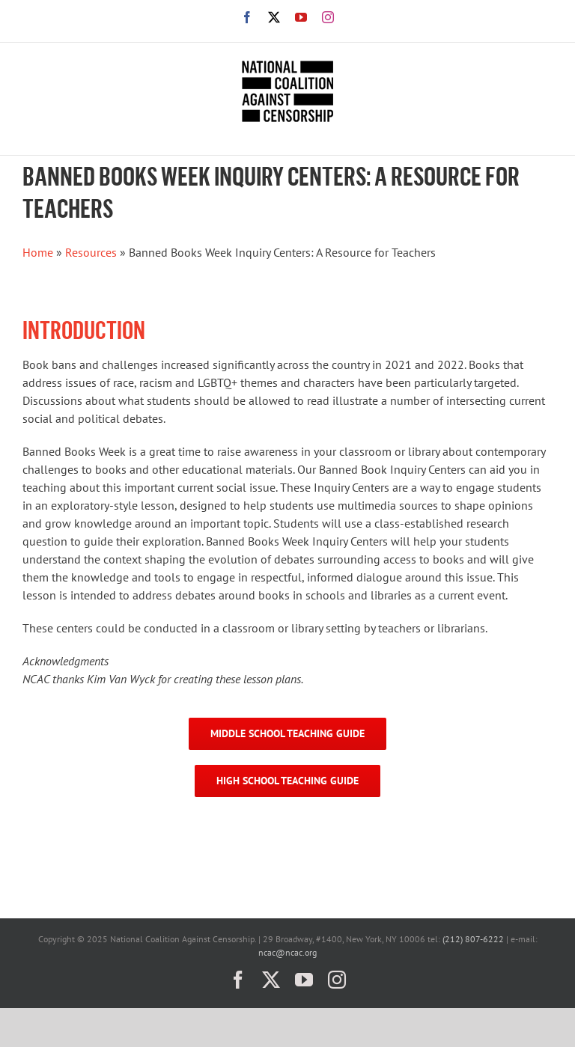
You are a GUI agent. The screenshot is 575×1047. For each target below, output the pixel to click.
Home (37, 252)
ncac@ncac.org (287, 952)
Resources (91, 252)
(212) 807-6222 (473, 938)
